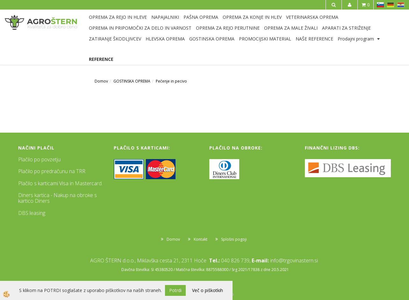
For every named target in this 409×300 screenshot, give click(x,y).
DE (390, 5)
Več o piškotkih (207, 290)
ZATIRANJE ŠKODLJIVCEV (115, 39)
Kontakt (200, 239)
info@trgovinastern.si (294, 260)
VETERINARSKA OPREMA (312, 17)
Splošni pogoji (234, 239)
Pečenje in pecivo (171, 81)
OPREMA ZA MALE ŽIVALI (291, 28)
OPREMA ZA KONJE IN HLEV (252, 17)
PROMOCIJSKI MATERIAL (265, 39)
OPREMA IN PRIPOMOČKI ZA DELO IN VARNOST (140, 28)
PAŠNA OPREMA (200, 17)
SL (380, 5)
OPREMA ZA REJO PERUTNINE (228, 28)
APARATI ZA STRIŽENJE (346, 28)
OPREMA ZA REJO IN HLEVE (118, 17)
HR (400, 5)
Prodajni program (356, 39)
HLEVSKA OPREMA (165, 39)
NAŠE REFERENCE (314, 39)
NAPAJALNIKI (165, 17)
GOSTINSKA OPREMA (211, 39)
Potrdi (175, 290)
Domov (101, 81)
